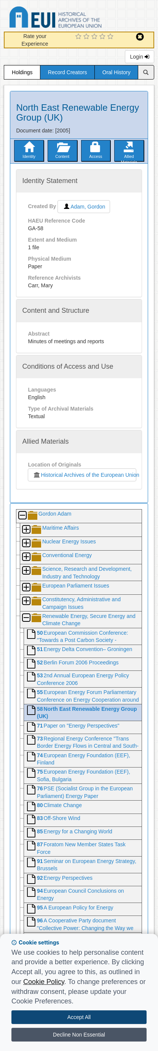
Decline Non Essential (79, 1035)
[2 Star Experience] (87, 36)
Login (139, 57)
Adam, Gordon (83, 206)
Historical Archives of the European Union (84, 475)
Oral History (116, 72)
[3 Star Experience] (95, 36)
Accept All (79, 1017)
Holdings (22, 72)
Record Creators (67, 72)
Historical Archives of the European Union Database (77, 18)
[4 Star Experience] (103, 36)
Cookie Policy (43, 982)
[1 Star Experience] (79, 36)
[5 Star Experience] (111, 36)
